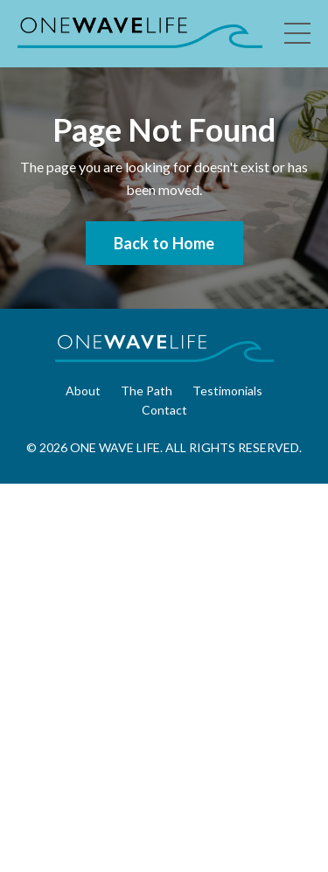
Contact (164, 409)
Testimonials (227, 390)
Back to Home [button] (164, 243)
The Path (146, 390)
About (83, 390)
